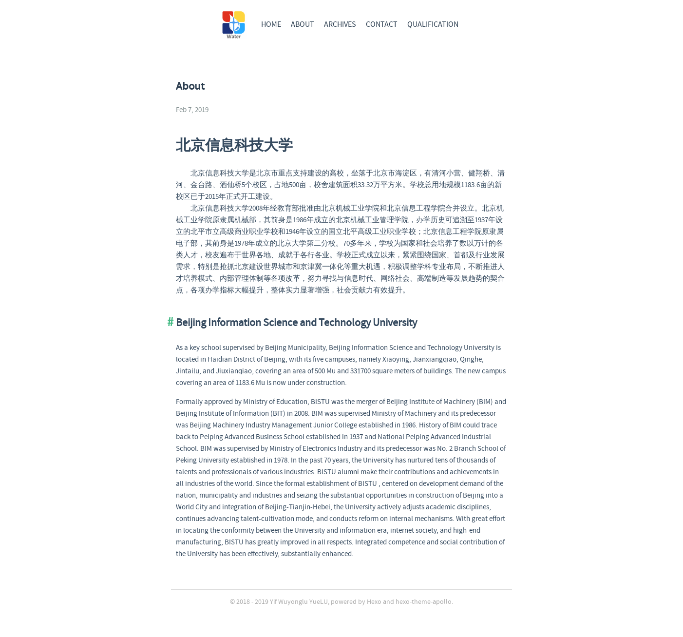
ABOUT (302, 24)
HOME (271, 24)
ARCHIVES (340, 24)
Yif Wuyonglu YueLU (299, 602)
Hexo (374, 602)
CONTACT (382, 24)
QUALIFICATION (432, 24)
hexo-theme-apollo (424, 602)
